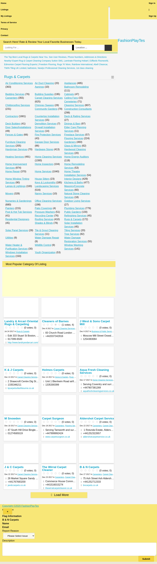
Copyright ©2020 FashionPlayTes (20, 506)
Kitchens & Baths (73, 182)
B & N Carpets (89, 467)
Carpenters (11, 98)
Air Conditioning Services (19, 83)
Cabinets (69, 94)
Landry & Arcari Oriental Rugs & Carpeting (21, 323)
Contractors (11, 116)
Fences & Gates (14, 134)
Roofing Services (44, 219)
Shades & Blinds (44, 223)
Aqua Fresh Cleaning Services (94, 371)
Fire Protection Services (48, 134)
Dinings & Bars (72, 123)
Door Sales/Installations (18, 127)
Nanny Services (43, 193)
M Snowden (12, 418)
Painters (9, 208)
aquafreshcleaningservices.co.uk (98, 391)
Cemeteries (70, 101)
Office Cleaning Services (48, 201)
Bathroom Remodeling (76, 87)
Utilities (9, 237)
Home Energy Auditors (76, 156)
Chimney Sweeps (44, 105)
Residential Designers (17, 219)
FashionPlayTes (131, 40)
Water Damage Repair (47, 237)
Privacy (4, 29)
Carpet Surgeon (53, 418)
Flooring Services (73, 138)
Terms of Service (9, 22)
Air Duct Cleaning (44, 83)
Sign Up (152, 16)
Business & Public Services (103, 331)
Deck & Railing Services (77, 116)
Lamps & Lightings (15, 186)
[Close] (7, 511)
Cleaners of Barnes (55, 321)
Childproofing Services (17, 105)
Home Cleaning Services (48, 156)
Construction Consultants (78, 109)
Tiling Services (72, 230)
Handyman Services (16, 149)
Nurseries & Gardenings (18, 201)
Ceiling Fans (71, 98)
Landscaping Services (47, 186)
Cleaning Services (74, 105)
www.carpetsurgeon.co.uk (57, 437)
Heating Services (14, 156)
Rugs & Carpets (17, 77)
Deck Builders (13, 123)
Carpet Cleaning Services (49, 98)
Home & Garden (61, 377)
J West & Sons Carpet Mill (95, 323)
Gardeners (70, 142)
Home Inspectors (44, 164)
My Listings (6, 16)
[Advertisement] (58, 282)
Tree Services (71, 234)
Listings (4, 9)
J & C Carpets (14, 467)
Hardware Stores (44, 149)
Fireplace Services (74, 134)
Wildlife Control (43, 245)
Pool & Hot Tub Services (18, 212)
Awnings (39, 87)
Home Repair (12, 171)
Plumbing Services (74, 208)
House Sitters (42, 179)
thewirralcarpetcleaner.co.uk (58, 488)
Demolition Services (45, 123)
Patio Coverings (43, 208)
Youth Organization (45, 252)
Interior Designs (72, 179)
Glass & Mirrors (72, 145)
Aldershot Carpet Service (97, 418)
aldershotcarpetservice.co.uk (96, 437)
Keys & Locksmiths (45, 182)
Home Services (43, 171)
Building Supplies (44, 94)
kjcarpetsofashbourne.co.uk (21, 388)
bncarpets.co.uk (90, 485)
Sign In (152, 3)
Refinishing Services (75, 215)
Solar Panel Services (16, 230)
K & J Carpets (14, 369)
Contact (4, 35)
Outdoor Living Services (77, 201)
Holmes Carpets (53, 369)
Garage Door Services (47, 142)
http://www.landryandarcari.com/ (23, 342)
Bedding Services (15, 94)
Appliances (70, 83)
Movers (9, 193)
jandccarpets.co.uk (17, 485)
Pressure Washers (45, 212)
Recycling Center (44, 215)
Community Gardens (46, 109)
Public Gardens (72, 212)
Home (3, 3)
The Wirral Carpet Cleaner (54, 468)
